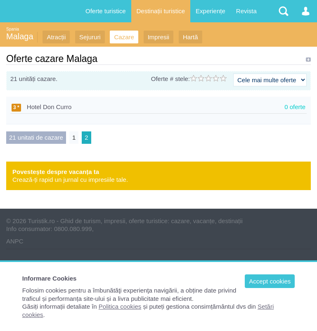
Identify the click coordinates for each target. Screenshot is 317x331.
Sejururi (90, 36)
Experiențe (210, 10)
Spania (12, 29)
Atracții (56, 36)
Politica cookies (120, 306)
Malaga (19, 36)
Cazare (124, 36)
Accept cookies (270, 281)
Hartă (190, 36)
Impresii (159, 36)
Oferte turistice (105, 10)
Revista (246, 10)
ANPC (15, 241)
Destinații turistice (161, 10)
